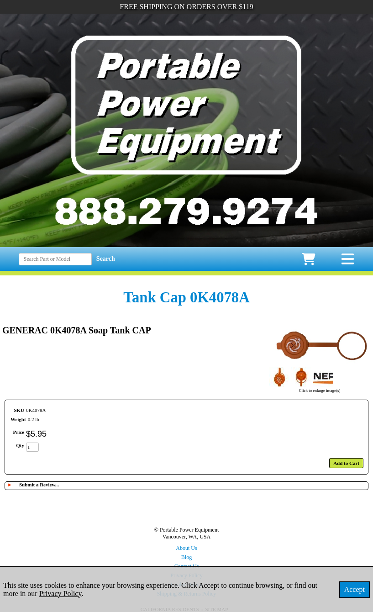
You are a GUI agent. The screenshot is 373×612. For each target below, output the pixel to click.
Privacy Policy (60, 593)
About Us (186, 548)
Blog (186, 557)
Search (105, 258)
